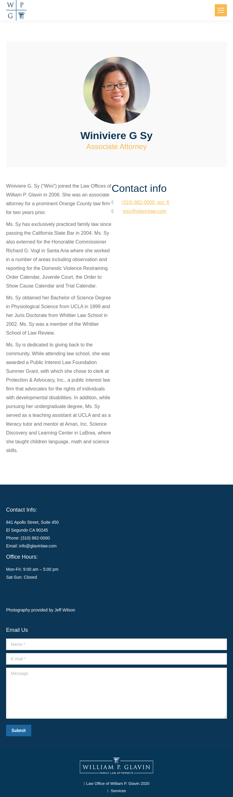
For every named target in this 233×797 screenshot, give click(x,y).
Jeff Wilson (65, 610)
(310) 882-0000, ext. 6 (145, 202)
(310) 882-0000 (35, 538)
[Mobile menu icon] (221, 10)
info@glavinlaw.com (38, 545)
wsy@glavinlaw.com (144, 211)
